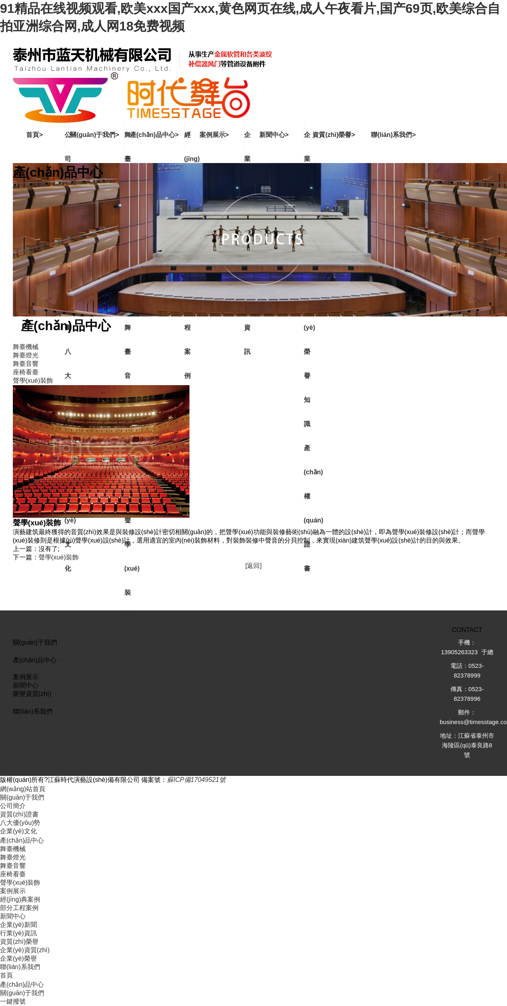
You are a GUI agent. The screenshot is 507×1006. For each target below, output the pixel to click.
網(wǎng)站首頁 (22, 789)
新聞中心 (13, 916)
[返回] (253, 565)
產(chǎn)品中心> (154, 134)
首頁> (34, 134)
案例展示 (13, 891)
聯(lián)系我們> (393, 134)
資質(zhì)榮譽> (333, 134)
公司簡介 (71, 642)
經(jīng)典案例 (60, 676)
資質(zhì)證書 (105, 642)
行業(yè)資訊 (97, 685)
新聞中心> (274, 134)
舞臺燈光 (97, 660)
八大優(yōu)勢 (20, 822)
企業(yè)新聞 (58, 685)
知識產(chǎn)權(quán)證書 (50, 703)
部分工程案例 (101, 676)
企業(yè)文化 (53, 650)
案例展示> (214, 134)
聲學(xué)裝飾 (59, 557)
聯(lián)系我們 (75, 711)
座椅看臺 (13, 874)
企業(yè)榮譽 (122, 693)
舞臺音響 (122, 660)
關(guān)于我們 (22, 797)
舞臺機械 (71, 660)
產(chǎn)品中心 (22, 840)
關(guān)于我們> (94, 134)
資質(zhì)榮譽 (19, 941)
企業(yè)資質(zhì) (78, 693)
